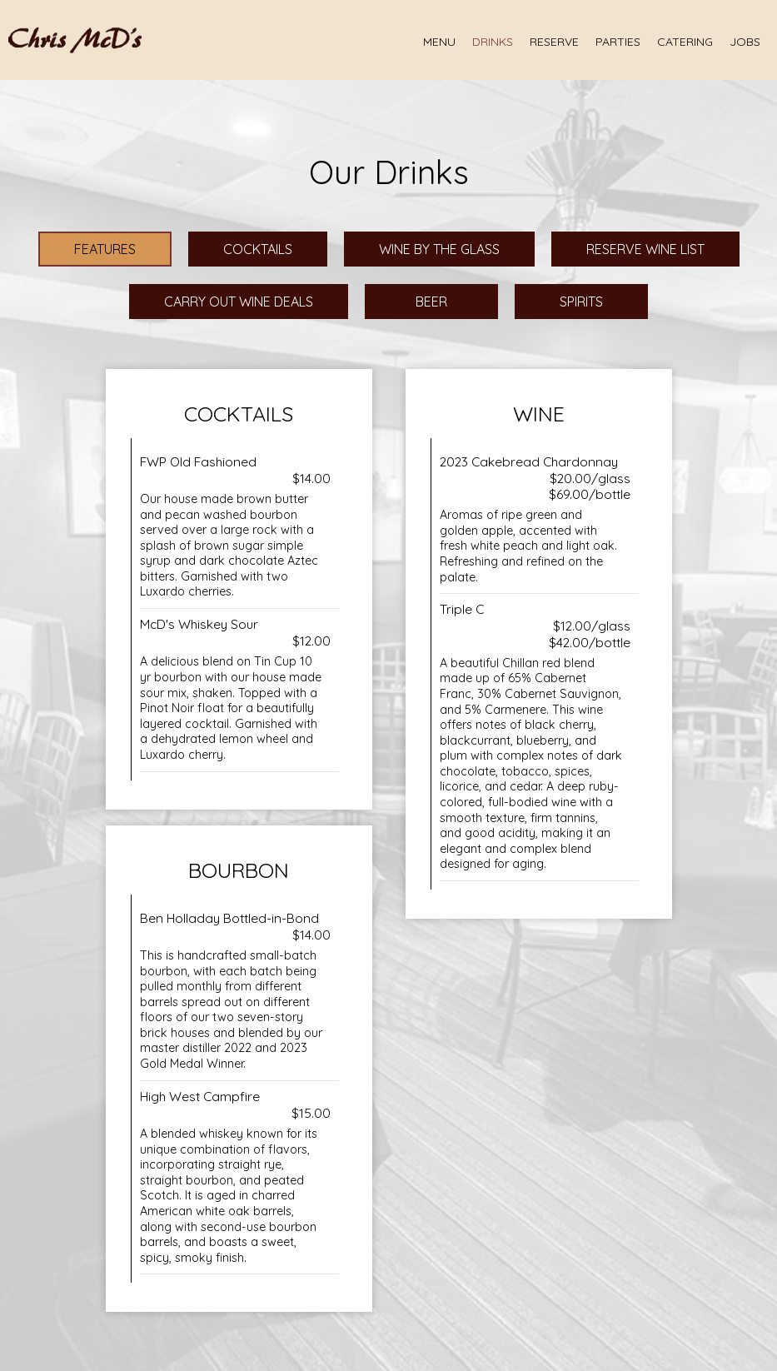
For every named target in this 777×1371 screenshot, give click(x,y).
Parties (617, 41)
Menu (439, 41)
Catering (685, 41)
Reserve (554, 41)
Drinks (492, 41)
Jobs (745, 41)
